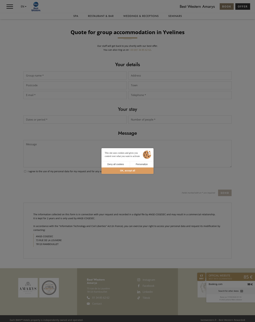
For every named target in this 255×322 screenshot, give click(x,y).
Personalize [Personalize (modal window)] (142, 164)
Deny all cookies (115, 164)
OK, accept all (127, 170)
